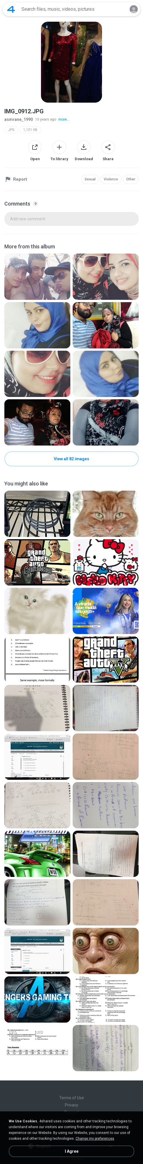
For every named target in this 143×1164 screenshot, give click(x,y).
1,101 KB (30, 130)
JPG (11, 130)
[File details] (37, 277)
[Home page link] (11, 9)
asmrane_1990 (18, 119)
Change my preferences (95, 1139)
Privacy (71, 1105)
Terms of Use (71, 1097)
